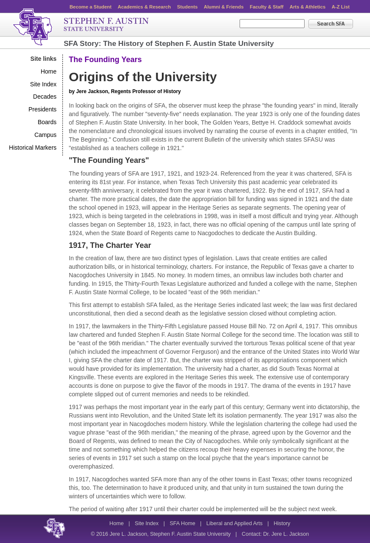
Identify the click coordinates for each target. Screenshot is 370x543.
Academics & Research (144, 6)
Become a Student (91, 6)
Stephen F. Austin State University (81, 27)
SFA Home (182, 523)
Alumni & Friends (224, 6)
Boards (47, 122)
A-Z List (341, 6)
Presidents (42, 109)
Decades (44, 96)
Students (187, 6)
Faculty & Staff (266, 6)
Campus (45, 134)
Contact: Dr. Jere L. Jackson (275, 534)
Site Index (43, 84)
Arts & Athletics (308, 6)
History (282, 523)
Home (48, 71)
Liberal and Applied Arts (234, 523)
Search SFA (330, 23)
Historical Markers (32, 147)
